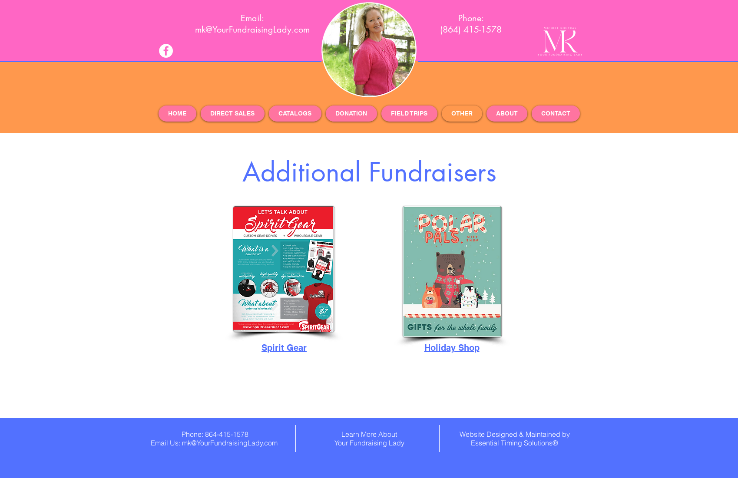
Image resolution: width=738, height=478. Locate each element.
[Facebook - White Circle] (166, 51)
